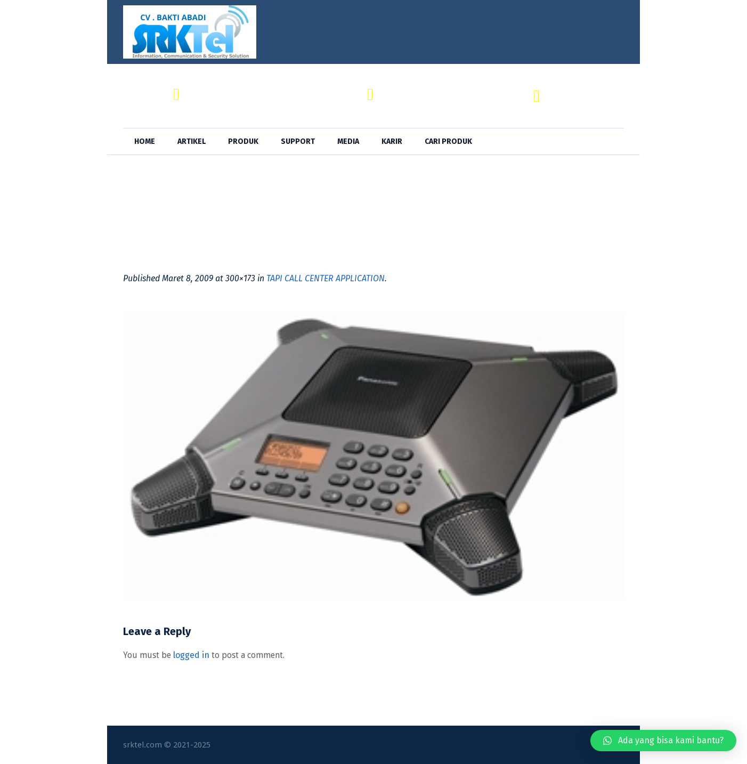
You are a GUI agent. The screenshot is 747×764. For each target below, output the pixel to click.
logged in (191, 655)
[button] (663, 740)
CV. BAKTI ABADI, (221, 90)
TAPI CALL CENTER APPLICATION (325, 278)
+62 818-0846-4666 (586, 102)
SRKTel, (397, 90)
